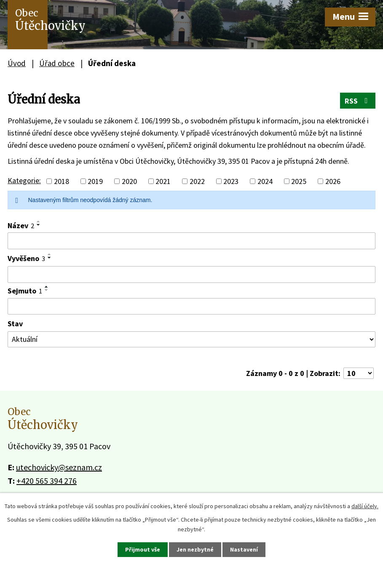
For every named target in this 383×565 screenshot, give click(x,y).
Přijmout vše (142, 549)
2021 (163, 181)
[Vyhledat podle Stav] (191, 339)
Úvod (17, 63)
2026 (332, 181)
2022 (197, 181)
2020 (129, 181)
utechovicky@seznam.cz (59, 467)
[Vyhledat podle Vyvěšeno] (191, 274)
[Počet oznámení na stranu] (358, 373)
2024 (265, 181)
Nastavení (244, 549)
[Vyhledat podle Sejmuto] (191, 306)
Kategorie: (24, 180)
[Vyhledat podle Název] (191, 240)
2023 (230, 181)
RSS (358, 101)
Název (21, 225)
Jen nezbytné (195, 549)
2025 (298, 181)
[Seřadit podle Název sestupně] (38, 225)
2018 (61, 181)
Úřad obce (57, 63)
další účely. (364, 506)
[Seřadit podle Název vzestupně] (38, 221)
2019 (95, 181)
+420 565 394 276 (46, 480)
